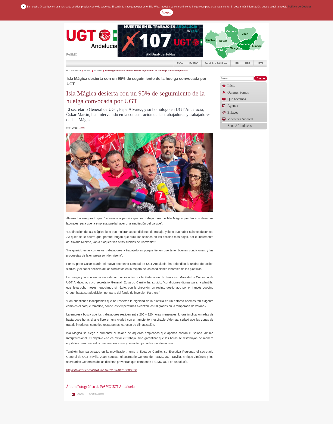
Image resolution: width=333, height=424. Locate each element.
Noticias (98, 70)
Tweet (82, 127)
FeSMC (193, 63)
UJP (236, 63)
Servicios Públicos (216, 63)
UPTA (260, 63)
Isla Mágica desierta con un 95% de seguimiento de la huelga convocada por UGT (146, 70)
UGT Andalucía (73, 70)
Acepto (166, 12)
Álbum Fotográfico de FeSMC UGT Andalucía (100, 387)
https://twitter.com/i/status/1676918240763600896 (101, 370)
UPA (247, 63)
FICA (180, 63)
